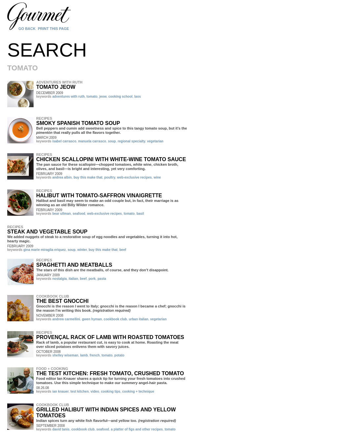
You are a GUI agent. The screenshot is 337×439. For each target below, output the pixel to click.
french (95, 355)
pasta (101, 278)
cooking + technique (138, 391)
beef (122, 250)
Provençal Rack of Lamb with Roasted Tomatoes (110, 337)
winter (82, 250)
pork (92, 278)
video (95, 391)
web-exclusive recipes (134, 177)
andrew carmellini (66, 319)
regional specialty (131, 141)
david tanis (60, 429)
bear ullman (61, 213)
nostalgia (59, 278)
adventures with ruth (68, 96)
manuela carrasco (92, 141)
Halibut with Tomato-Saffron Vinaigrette (99, 195)
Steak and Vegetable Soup (47, 231)
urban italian (138, 319)
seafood (79, 213)
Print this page (53, 29)
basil (140, 213)
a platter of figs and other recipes (137, 429)
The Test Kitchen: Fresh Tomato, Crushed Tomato (110, 373)
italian (73, 278)
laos (137, 96)
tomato (92, 96)
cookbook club (115, 319)
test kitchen (79, 391)
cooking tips (110, 391)
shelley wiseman (65, 355)
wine (157, 177)
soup (112, 141)
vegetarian (155, 141)
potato (119, 355)
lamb (84, 355)
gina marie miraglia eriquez (44, 250)
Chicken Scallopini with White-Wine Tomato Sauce (111, 159)
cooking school (120, 96)
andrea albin (62, 177)
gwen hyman (92, 319)
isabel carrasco (64, 141)
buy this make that (87, 177)
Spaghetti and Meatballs (74, 265)
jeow (103, 96)
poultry (109, 177)
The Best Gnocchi (62, 301)
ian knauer (60, 391)
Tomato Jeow (55, 87)
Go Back (27, 29)
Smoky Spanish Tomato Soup (78, 123)
